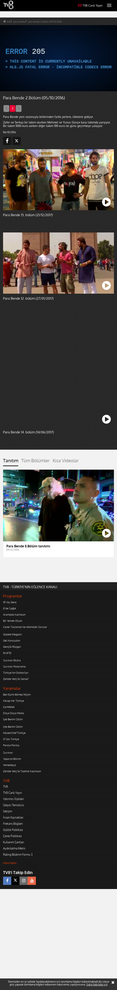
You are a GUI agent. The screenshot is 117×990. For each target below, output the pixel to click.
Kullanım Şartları (13, 842)
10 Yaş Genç (10, 602)
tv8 (8, 21)
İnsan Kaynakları (13, 817)
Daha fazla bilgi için (97, 984)
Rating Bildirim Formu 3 (18, 854)
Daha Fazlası (10, 862)
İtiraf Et (7, 653)
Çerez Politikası (12, 836)
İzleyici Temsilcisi (13, 805)
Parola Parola (11, 745)
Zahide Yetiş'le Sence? (16, 678)
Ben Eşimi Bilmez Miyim (17, 694)
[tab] (10, 462)
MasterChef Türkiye (14, 732)
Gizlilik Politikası (13, 830)
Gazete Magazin (12, 634)
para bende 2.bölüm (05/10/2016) (45, 21)
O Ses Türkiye (11, 739)
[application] (58, 58)
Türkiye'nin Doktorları (15, 672)
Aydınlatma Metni (14, 848)
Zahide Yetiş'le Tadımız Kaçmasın (22, 771)
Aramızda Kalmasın (14, 614)
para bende (19, 21)
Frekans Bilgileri (13, 823)
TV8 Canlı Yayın (90, 5)
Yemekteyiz (9, 765)
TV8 (5, 786)
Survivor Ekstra (12, 660)
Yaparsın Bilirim (12, 758)
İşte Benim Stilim (13, 719)
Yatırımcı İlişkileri (13, 799)
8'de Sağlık (9, 608)
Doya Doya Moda (13, 713)
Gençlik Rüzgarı (12, 646)
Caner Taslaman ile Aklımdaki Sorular (25, 627)
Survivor (8, 752)
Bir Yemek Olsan (12, 620)
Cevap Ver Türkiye (13, 700)
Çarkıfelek (9, 706)
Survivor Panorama (14, 666)
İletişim (7, 811)
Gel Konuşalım (11, 640)
